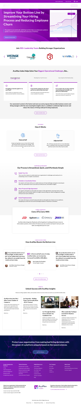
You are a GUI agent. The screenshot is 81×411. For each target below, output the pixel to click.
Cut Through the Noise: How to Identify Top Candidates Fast (48, 315)
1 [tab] (38, 274)
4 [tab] (43, 274)
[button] (3, 24)
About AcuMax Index (57, 1)
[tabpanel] (40, 260)
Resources (58, 6)
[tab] (15, 79)
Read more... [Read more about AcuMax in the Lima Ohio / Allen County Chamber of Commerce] (6, 314)
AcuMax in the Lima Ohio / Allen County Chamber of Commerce (11, 301)
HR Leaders (33, 6)
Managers (41, 6)
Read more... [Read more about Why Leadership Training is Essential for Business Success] (64, 329)
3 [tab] (41, 274)
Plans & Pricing (68, 1)
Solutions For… (23, 6)
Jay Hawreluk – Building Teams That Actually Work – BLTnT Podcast (30, 301)
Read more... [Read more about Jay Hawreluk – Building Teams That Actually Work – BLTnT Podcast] (25, 314)
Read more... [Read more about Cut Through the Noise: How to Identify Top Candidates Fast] (44, 326)
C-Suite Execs (49, 6)
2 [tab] (39, 274)
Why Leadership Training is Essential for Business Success (69, 315)
